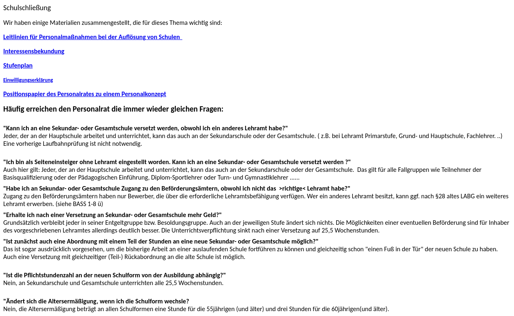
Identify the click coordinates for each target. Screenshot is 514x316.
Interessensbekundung (33, 51)
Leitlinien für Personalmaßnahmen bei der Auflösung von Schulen (92, 37)
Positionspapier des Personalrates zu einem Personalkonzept (84, 94)
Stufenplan (18, 65)
